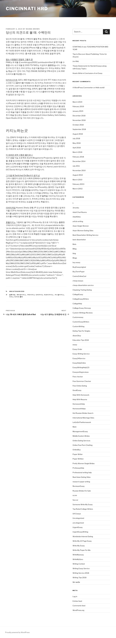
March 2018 (77, 152)
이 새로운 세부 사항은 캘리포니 (19, 155)
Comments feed (79, 606)
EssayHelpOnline (79, 363)
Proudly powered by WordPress (17, 632)
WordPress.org (78, 610)
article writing (78, 221)
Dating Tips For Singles (81, 331)
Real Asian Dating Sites (82, 477)
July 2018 (76, 138)
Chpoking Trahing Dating (82, 290)
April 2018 (77, 148)
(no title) (76, 61)
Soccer (75, 500)
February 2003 (78, 184)
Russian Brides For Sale (82, 491)
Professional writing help (82, 472)
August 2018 (78, 134)
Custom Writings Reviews (83, 313)
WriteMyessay (78, 555)
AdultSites (77, 217)
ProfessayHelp (78, 468)
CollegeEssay (78, 294)
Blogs (75, 258)
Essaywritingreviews (81, 372)
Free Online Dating (80, 386)
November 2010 (79, 170)
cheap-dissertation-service (83, 285)
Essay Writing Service (81, 354)
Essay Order (77, 349)
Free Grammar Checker (82, 381)
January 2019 (78, 111)
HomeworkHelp (79, 404)
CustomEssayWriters (81, 322)
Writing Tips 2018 (79, 577)
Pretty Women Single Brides (84, 463)
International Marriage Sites (83, 418)
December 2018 (79, 116)
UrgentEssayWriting (80, 532)
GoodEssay (77, 390)
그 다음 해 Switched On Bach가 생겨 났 (23, 175)
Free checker (78, 377)
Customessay (78, 317)
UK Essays (77, 514)
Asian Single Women (81, 226)
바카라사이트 (12, 80)
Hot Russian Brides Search (83, 413)
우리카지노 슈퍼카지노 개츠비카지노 (40, 295)
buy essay (76, 262)
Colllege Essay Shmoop (82, 308)
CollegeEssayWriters (81, 299)
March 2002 (77, 189)
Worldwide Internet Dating (83, 536)
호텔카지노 (11, 222)
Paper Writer (78, 454)
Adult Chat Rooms (80, 212)
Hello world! (100, 87)
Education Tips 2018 (81, 340)
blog (74, 253)
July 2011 (76, 166)
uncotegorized (78, 523)
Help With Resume (80, 399)
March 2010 (77, 180)
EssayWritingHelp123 (81, 367)
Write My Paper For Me (82, 550)
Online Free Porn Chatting (82, 445)
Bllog (74, 249)
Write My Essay (79, 546)
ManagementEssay (80, 431)
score (75, 495)
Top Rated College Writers (83, 509)
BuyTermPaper (79, 272)
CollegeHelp (77, 304)
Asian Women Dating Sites (83, 230)
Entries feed (77, 601)
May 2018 (77, 143)
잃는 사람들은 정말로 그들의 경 (19, 59)
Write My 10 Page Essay (82, 541)
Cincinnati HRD (27, 8)
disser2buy (77, 336)
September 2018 (79, 129)
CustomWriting (78, 326)
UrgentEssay (78, 527)
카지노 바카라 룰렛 (16, 297)
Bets (74, 244)
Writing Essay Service (81, 568)
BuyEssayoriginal (79, 267)
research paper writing (81, 482)
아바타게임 (11, 208)
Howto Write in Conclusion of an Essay (87, 73)
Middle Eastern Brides (81, 436)
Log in (75, 596)
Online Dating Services (81, 441)
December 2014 (79, 161)
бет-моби (76, 582)
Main (74, 427)
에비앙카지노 (21, 295)
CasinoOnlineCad (79, 276)
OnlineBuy (77, 450)
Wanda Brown (33, 29)
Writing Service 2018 (81, 573)
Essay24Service (79, 358)
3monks (76, 208)
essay (75, 345)
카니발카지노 (59, 295)
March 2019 (77, 102)
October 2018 (78, 125)
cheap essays (78, 281)
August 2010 (78, 175)
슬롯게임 (12, 295)
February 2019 (78, 106)
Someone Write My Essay (83, 504)
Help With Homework (81, 395)
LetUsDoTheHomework (82, 422)
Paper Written (78, 459)
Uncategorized (17, 291)
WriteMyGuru (78, 559)
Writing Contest (79, 564)
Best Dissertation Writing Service (85, 235)
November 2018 (79, 120)
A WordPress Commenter (83, 87)
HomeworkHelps (79, 409)
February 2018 (78, 157)
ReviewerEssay (79, 486)
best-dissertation (79, 240)
